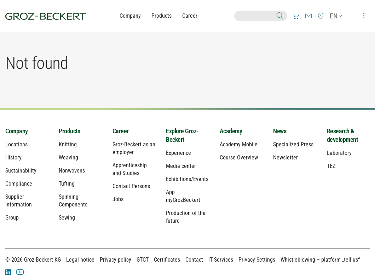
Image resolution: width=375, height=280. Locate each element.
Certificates (167, 259)
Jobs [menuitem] (117, 199)
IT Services (220, 259)
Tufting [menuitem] (67, 183)
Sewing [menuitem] (67, 217)
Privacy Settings (256, 259)
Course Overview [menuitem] (239, 157)
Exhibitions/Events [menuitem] (187, 179)
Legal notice (80, 259)
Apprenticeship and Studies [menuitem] (129, 169)
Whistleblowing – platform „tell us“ (320, 259)
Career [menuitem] (120, 131)
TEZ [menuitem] (331, 166)
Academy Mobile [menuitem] (239, 144)
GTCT (143, 259)
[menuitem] (296, 15)
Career (189, 15)
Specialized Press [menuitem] (293, 144)
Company (130, 15)
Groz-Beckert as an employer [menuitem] (133, 148)
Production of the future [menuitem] (186, 217)
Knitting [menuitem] (68, 144)
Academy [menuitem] (231, 131)
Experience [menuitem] (178, 153)
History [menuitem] (13, 157)
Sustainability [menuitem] (20, 170)
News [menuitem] (279, 131)
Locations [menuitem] (16, 144)
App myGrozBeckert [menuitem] (183, 196)
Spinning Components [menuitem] (73, 200)
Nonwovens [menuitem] (72, 170)
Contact (194, 259)
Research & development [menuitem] (342, 135)
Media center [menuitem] (181, 166)
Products (161, 15)
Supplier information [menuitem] (18, 200)
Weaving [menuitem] (68, 157)
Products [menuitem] (69, 131)
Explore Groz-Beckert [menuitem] (182, 135)
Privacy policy (115, 259)
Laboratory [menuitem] (339, 153)
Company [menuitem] (16, 131)
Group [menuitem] (12, 217)
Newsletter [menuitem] (285, 157)
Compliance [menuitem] (18, 183)
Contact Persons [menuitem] (131, 186)
